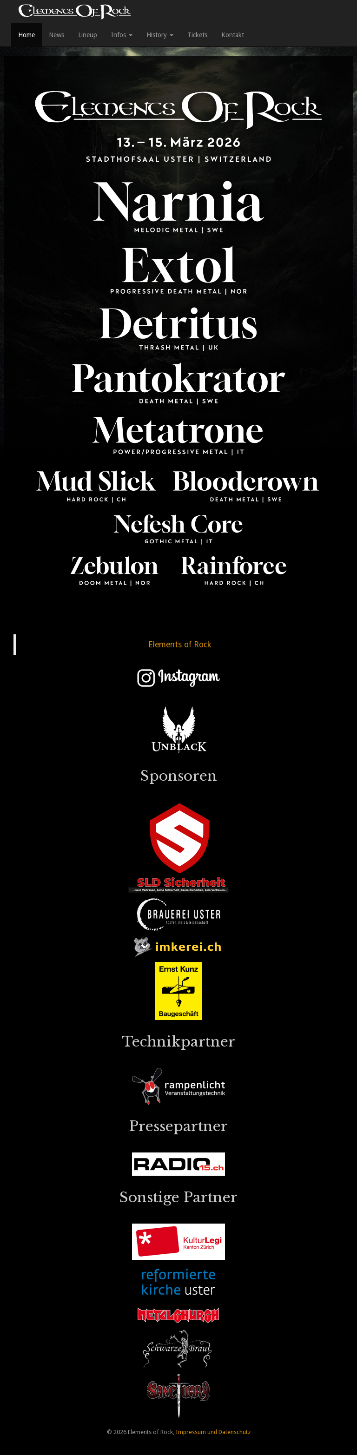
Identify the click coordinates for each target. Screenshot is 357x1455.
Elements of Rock (179, 644)
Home (26, 35)
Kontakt (232, 35)
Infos (121, 35)
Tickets (197, 35)
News (56, 35)
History (159, 35)
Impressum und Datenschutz (213, 1432)
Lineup (87, 35)
